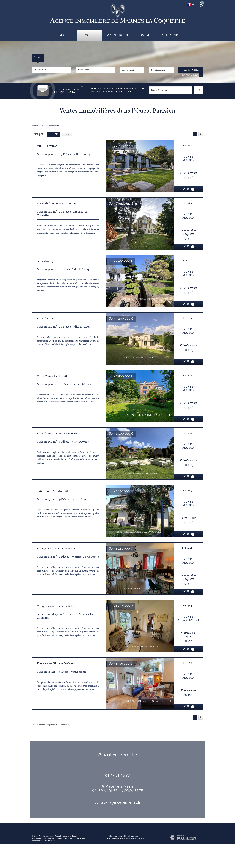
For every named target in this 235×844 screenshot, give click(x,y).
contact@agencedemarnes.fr (117, 802)
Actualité (169, 35)
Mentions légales (48, 838)
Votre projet (117, 35)
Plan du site (36, 838)
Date (67, 134)
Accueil (65, 35)
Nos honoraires (61, 838)
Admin (76, 838)
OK (198, 90)
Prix (54, 134)
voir (188, 189)
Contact (144, 35)
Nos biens (89, 35)
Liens (71, 838)
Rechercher (190, 70)
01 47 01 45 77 (117, 775)
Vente (37, 57)
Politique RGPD (49, 841)
